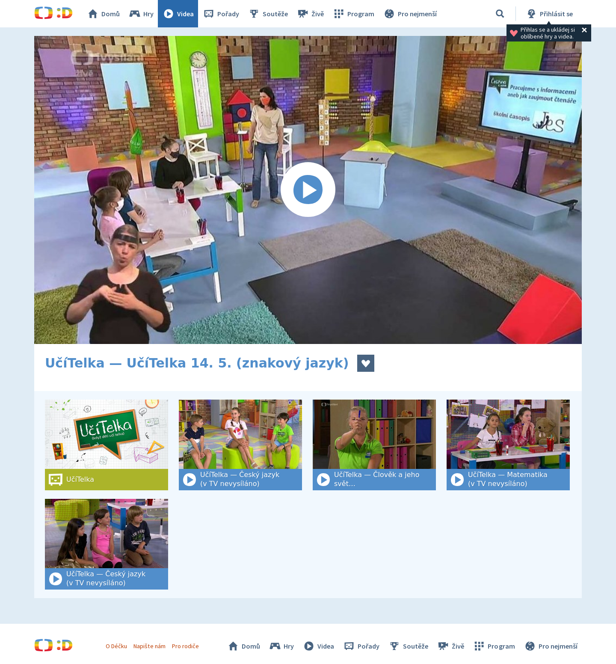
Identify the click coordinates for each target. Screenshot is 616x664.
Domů (103, 13)
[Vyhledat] (500, 13)
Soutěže (268, 13)
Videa (178, 13)
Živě (310, 13)
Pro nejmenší (410, 13)
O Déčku (116, 646)
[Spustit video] (308, 190)
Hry (141, 13)
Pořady (220, 13)
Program (353, 13)
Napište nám (149, 646)
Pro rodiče (185, 646)
